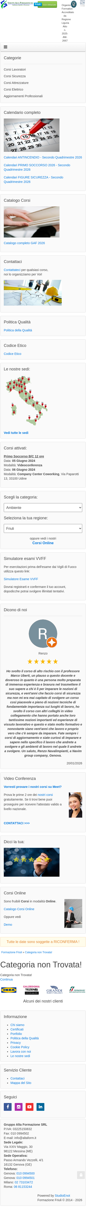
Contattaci (17, 1078)
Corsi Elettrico (13, 89)
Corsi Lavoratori (15, 69)
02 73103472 (24, 1182)
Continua (6, 979)
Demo (8, 924)
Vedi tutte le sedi (16, 433)
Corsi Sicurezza (15, 76)
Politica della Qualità (18, 330)
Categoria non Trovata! (38, 952)
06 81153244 (23, 1186)
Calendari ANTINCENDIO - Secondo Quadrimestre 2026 (43, 157)
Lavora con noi (20, 1051)
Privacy (15, 1042)
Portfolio (16, 1034)
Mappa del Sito (20, 1083)
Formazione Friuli (11, 952)
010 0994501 (25, 1178)
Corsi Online (42, 543)
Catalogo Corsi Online (19, 909)
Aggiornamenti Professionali (23, 96)
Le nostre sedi (20, 1056)
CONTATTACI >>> (17, 823)
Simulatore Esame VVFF (21, 579)
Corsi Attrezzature (16, 83)
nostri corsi (45, 795)
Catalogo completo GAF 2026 (24, 243)
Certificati (16, 1029)
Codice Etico (12, 354)
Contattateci (12, 270)
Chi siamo (17, 1025)
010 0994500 (49, 5)
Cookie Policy (19, 1047)
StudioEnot (62, 1195)
